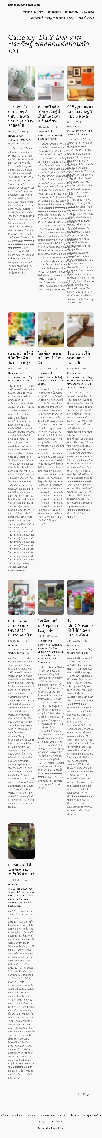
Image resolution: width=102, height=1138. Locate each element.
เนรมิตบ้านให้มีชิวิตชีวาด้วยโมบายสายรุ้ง (20, 358)
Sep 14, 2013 (15, 640)
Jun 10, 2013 (73, 640)
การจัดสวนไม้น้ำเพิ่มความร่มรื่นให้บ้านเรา (21, 870)
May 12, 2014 (74, 122)
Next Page (85, 1094)
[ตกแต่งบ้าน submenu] (62, 12)
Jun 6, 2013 (14, 880)
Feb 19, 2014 (14, 368)
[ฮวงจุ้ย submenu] (75, 18)
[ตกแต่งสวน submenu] (79, 12)
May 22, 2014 (45, 126)
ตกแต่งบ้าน (54, 11)
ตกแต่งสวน (71, 11)
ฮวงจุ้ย (70, 17)
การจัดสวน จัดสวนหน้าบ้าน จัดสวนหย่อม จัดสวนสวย (51, 651)
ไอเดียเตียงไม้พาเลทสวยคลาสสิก (78, 358)
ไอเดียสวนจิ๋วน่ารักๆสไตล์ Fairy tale (49, 626)
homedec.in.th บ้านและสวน (24, 4)
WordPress (58, 1128)
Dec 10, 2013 (44, 368)
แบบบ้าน (39, 11)
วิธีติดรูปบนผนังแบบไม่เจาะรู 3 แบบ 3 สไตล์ (80, 112)
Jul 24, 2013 (44, 636)
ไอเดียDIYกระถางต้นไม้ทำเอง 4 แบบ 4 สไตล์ (80, 628)
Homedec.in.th (15, 135)
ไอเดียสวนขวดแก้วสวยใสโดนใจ (50, 358)
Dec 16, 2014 (15, 131)
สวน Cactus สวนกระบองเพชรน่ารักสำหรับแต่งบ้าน (21, 628)
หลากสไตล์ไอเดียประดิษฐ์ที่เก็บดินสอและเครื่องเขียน (49, 114)
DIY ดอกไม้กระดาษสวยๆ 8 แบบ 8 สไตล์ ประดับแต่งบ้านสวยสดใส (21, 116)
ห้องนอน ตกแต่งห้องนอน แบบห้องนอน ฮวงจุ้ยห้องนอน (80, 384)
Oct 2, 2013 (73, 368)
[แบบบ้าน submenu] (45, 12)
